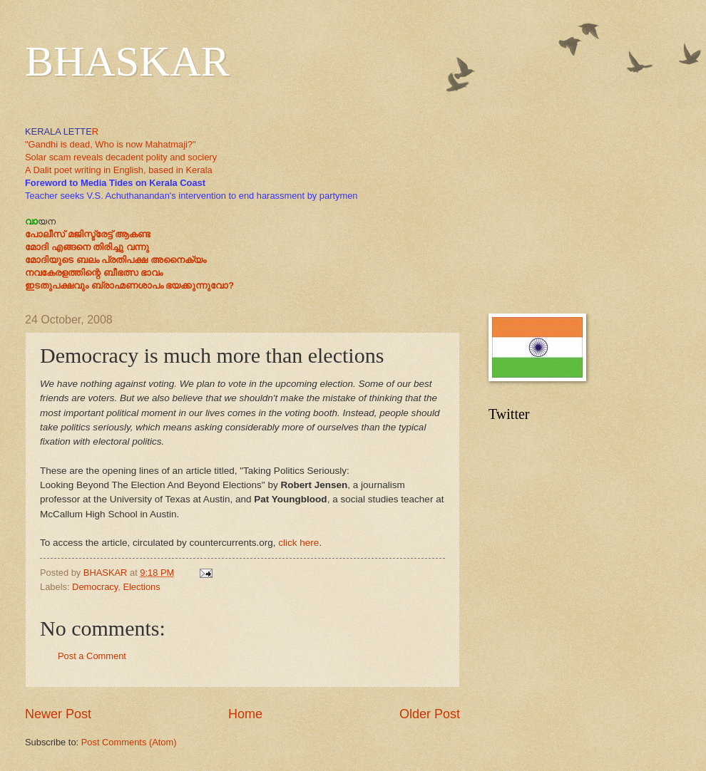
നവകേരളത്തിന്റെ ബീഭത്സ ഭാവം (94, 272)
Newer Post (58, 714)
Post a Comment (92, 656)
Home (245, 714)
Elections (141, 586)
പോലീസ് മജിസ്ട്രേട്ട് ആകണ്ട (87, 234)
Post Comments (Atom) (129, 742)
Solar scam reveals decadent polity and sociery (121, 157)
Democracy (95, 586)
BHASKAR (127, 61)
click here (298, 542)
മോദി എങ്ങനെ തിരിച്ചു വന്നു (87, 247)
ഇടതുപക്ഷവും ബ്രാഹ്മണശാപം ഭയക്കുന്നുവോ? (129, 285)
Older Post (429, 714)
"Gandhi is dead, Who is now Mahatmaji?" (110, 144)
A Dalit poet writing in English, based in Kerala (119, 170)
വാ (31, 221)
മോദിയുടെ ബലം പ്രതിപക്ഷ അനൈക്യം (115, 259)
